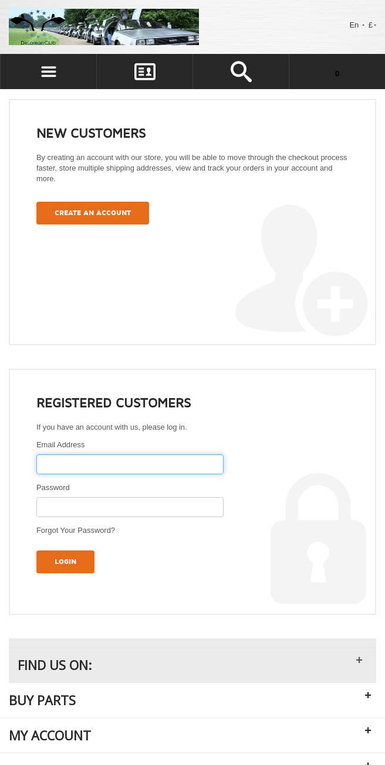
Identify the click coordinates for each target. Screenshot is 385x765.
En (356, 25)
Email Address (60, 444)
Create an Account (93, 213)
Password (53, 487)
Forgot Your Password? (75, 530)
